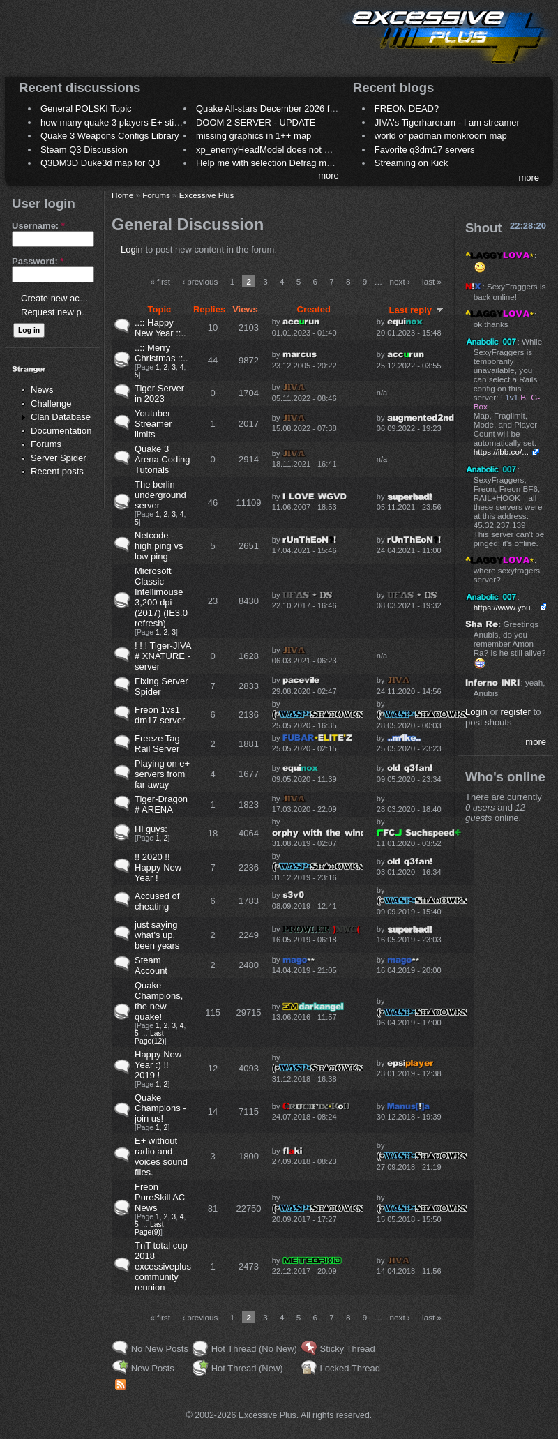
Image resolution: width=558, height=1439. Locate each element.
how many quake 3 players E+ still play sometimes (141, 122)
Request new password (68, 312)
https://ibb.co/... (501, 451)
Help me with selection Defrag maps (268, 163)
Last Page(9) (149, 1228)
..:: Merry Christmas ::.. (161, 352)
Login (132, 249)
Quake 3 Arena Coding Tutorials (162, 459)
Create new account (61, 298)
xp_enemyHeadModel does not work (269, 149)
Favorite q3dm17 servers (425, 149)
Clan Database (61, 417)
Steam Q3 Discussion (84, 149)
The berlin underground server (160, 495)
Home (122, 194)
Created (314, 309)
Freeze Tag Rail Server (157, 743)
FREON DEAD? (407, 108)
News (42, 389)
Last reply (416, 310)
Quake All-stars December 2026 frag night (280, 108)
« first (160, 281)
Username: (38, 225)
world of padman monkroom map (441, 135)
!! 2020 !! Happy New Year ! (158, 867)
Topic (160, 309)
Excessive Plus (206, 194)
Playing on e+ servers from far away (162, 774)
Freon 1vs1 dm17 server (160, 715)
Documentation (61, 430)
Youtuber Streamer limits (153, 423)
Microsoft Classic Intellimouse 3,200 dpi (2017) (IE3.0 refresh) (161, 597)
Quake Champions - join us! (160, 1108)
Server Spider (58, 458)
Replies (209, 309)
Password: (37, 261)
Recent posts (57, 471)
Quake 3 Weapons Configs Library (109, 135)
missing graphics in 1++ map (253, 135)
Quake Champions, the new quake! (159, 1001)
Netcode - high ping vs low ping (159, 546)
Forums (46, 444)
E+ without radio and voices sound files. (161, 1156)
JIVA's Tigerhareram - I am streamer (447, 122)
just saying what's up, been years (157, 935)
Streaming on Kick (411, 163)
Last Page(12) (150, 1037)
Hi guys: (151, 829)
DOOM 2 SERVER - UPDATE (255, 122)
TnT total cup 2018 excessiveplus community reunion (163, 1266)
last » (432, 281)
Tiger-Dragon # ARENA (161, 804)
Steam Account (151, 965)
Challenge (51, 403)
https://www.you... (506, 607)
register (516, 712)
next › (400, 281)
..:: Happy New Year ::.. (160, 327)
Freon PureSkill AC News (160, 1197)
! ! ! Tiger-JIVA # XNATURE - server (163, 656)
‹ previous (200, 281)
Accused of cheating (157, 901)
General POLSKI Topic (86, 108)
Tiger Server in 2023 (159, 393)
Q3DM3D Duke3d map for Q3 (100, 163)
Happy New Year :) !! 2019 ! (158, 1064)
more (328, 175)
